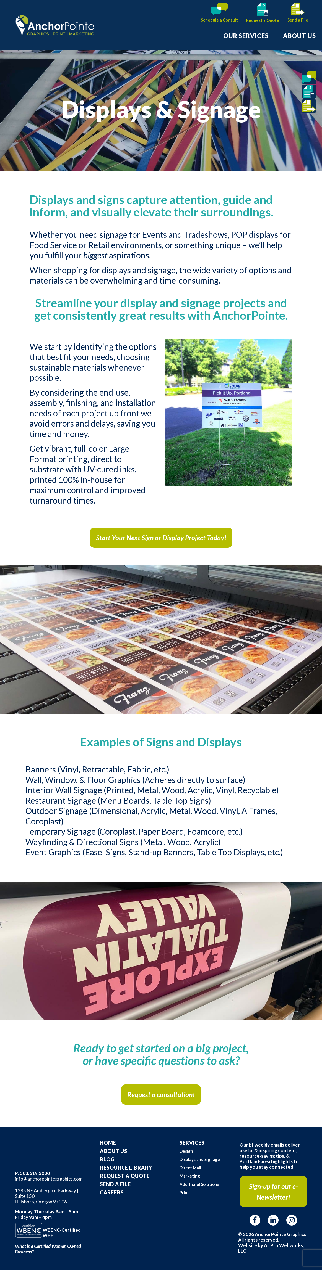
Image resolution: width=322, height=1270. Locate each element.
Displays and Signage (200, 1159)
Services (192, 1142)
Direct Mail (190, 1167)
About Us (113, 1151)
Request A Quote (125, 1176)
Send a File (297, 19)
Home (108, 1142)
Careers (112, 1192)
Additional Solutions (199, 1184)
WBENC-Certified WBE (62, 1232)
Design (186, 1151)
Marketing (190, 1175)
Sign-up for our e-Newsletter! (273, 1191)
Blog (107, 1159)
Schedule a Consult (219, 19)
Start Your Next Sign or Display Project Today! (161, 537)
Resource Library (126, 1167)
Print (184, 1192)
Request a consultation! (161, 1094)
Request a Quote (262, 20)
